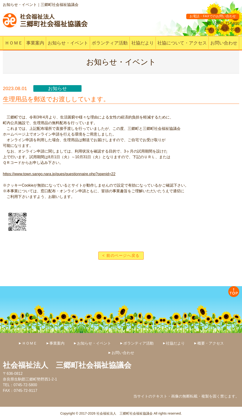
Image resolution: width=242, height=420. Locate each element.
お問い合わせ (223, 42)
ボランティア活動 (110, 42)
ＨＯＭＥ (14, 42)
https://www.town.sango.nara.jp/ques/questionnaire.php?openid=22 (59, 174)
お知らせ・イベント (68, 42)
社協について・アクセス (182, 42)
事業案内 (35, 42)
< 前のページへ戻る (121, 256)
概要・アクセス (210, 343)
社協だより (142, 42)
